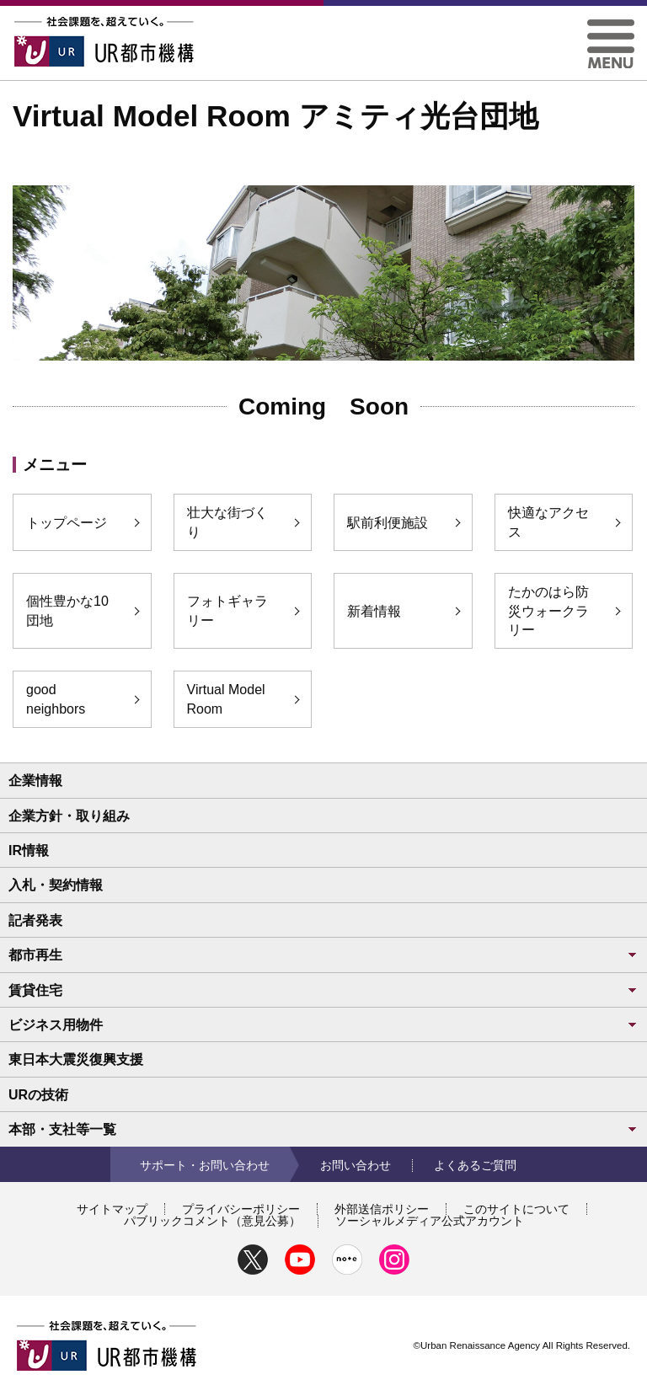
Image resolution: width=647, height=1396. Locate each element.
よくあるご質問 (475, 1165)
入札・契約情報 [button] (55, 885)
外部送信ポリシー (381, 1209)
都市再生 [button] (323, 955)
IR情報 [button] (28, 850)
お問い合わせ (355, 1165)
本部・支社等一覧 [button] (323, 1129)
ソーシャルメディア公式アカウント (429, 1221)
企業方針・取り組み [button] (69, 816)
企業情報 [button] (35, 780)
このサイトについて (516, 1209)
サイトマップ (112, 1209)
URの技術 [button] (38, 1095)
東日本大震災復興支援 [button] (75, 1059)
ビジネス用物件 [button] (323, 1025)
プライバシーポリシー (241, 1209)
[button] (610, 26)
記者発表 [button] (35, 920)
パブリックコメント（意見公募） (212, 1221)
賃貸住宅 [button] (323, 990)
